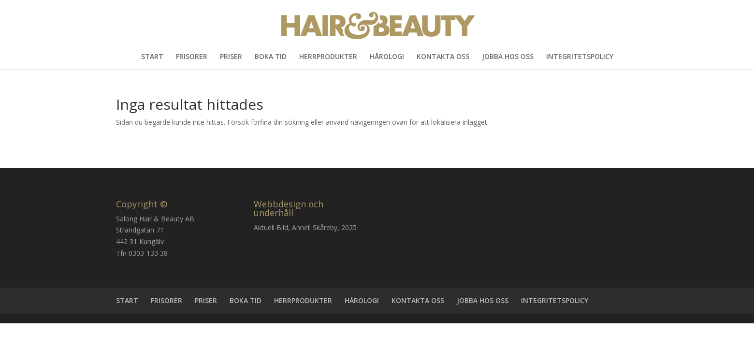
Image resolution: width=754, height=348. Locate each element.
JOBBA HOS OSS (508, 57)
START (152, 57)
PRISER (231, 57)
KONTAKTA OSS (443, 57)
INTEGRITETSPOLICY (579, 57)
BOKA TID (271, 57)
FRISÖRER (191, 57)
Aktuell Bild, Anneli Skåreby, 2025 (305, 227)
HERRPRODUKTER (328, 57)
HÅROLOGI (387, 57)
